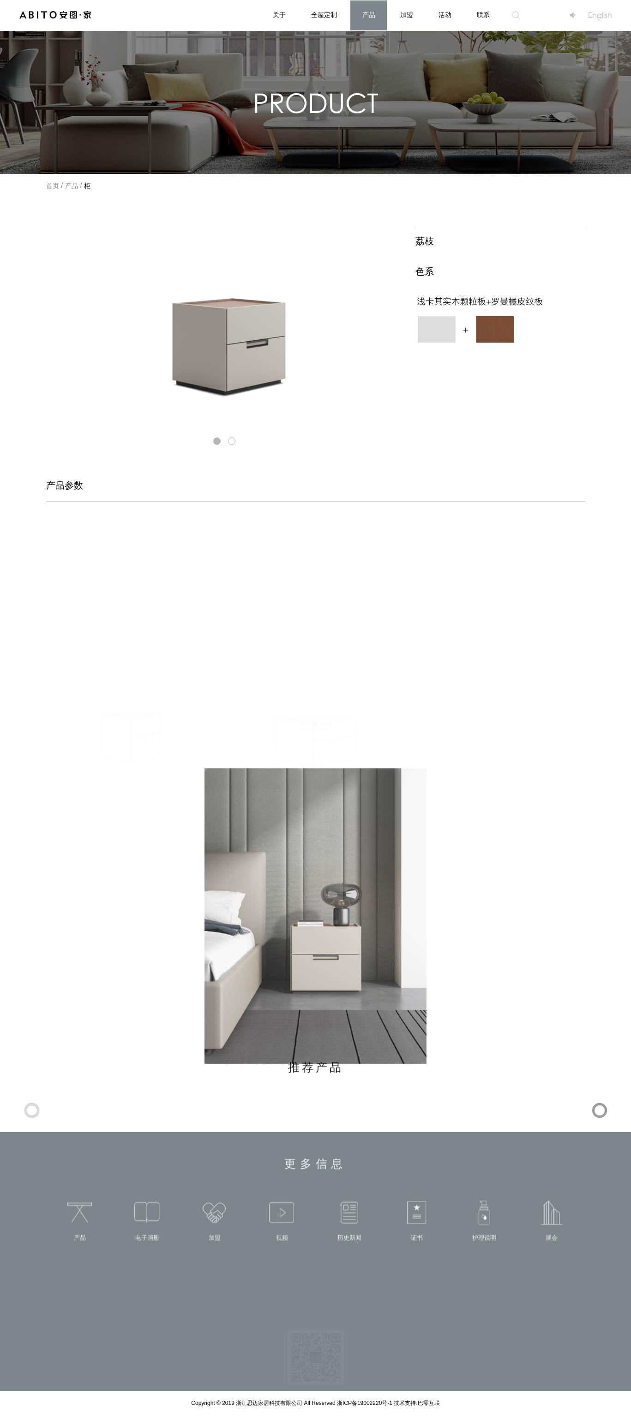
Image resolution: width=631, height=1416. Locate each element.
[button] (217, 441)
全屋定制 (324, 15)
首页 (52, 186)
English (600, 15)
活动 (445, 15)
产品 (368, 15)
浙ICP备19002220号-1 (365, 1403)
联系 (483, 15)
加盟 (406, 15)
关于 (279, 15)
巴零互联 (429, 1403)
